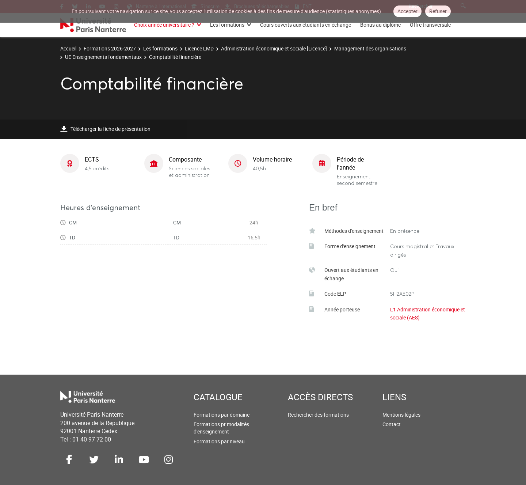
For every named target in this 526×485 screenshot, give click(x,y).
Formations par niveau (219, 441)
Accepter (407, 11)
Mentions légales (401, 414)
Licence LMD (199, 48)
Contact (391, 424)
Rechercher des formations (318, 414)
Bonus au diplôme (380, 24)
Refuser (438, 11)
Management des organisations (370, 48)
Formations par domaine (221, 414)
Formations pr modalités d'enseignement (221, 428)
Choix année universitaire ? (164, 24)
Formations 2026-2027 (110, 48)
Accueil (68, 48)
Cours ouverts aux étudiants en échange (305, 24)
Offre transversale (430, 24)
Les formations (227, 24)
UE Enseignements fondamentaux (103, 56)
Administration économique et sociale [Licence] (274, 48)
